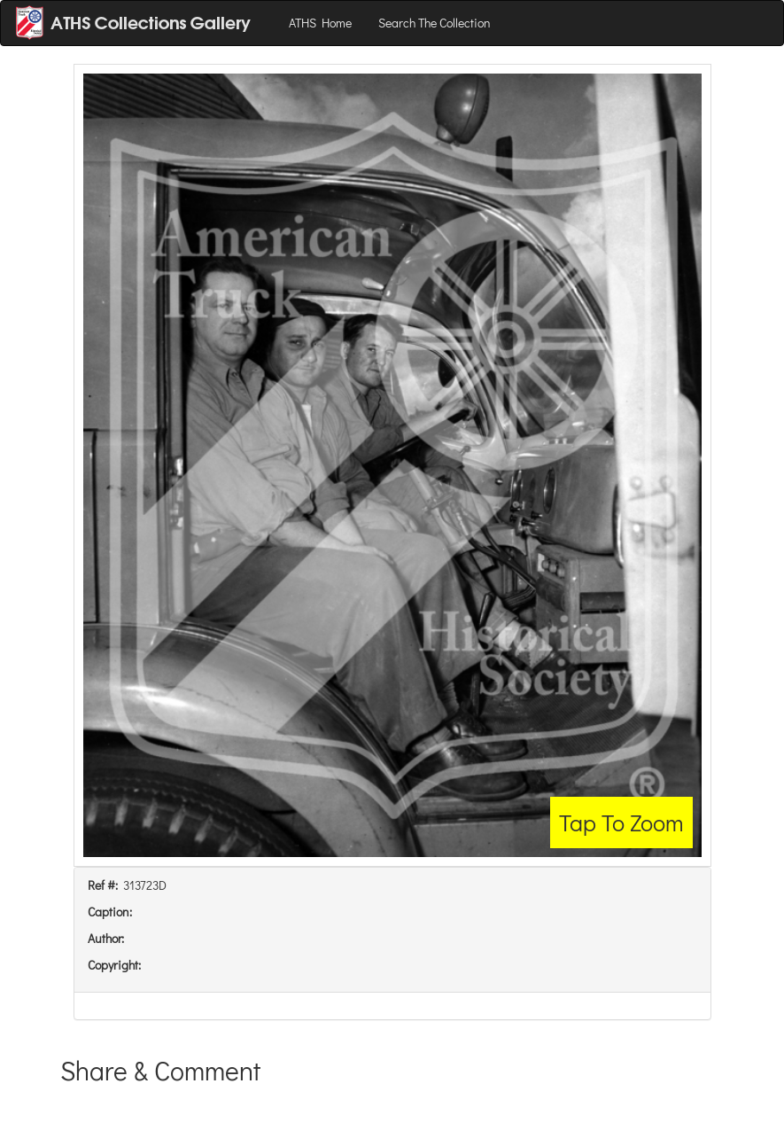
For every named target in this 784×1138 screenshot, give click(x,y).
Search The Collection (434, 22)
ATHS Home (320, 22)
